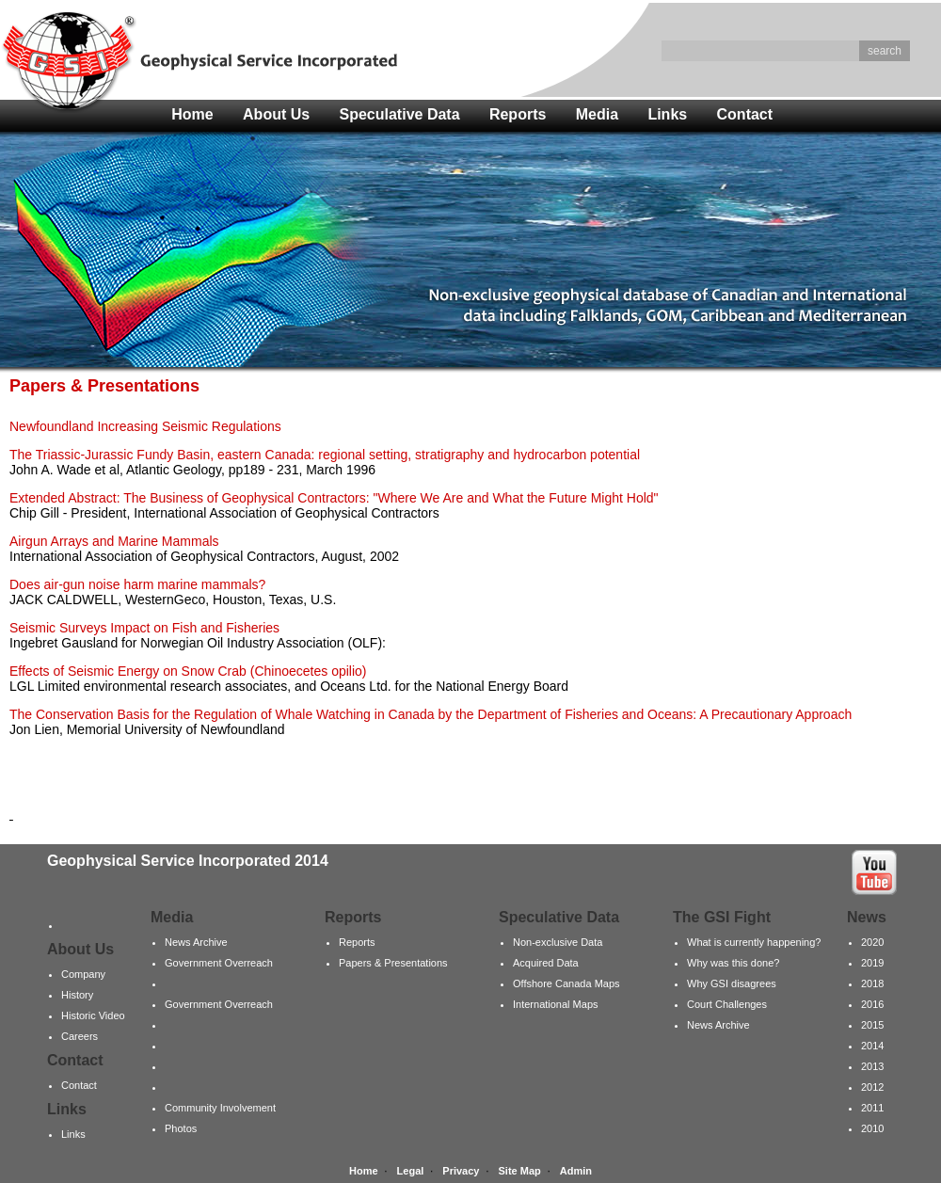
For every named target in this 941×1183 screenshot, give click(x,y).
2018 (872, 983)
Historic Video (93, 1015)
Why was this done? (733, 962)
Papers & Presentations (393, 962)
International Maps (555, 1004)
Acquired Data (546, 962)
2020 (872, 942)
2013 (872, 1066)
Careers (79, 1036)
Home (192, 114)
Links (667, 114)
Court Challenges (727, 1004)
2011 (872, 1107)
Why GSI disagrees (731, 983)
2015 (872, 1025)
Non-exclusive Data (557, 942)
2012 (872, 1087)
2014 (872, 1045)
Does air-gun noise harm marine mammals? (137, 584)
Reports (517, 114)
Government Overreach (219, 962)
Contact (745, 114)
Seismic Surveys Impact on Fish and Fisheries (144, 627)
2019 (872, 962)
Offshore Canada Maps (566, 983)
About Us (276, 114)
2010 (872, 1128)
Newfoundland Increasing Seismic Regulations (145, 426)
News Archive (196, 942)
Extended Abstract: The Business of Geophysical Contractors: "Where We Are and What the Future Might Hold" (334, 497)
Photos (181, 1128)
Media (597, 114)
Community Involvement (220, 1107)
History (77, 994)
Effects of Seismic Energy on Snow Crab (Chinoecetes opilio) (187, 671)
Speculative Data (400, 114)
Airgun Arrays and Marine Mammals (114, 541)
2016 (872, 1004)
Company (83, 974)
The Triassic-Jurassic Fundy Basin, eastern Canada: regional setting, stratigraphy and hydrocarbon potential (324, 454)
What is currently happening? (754, 942)
